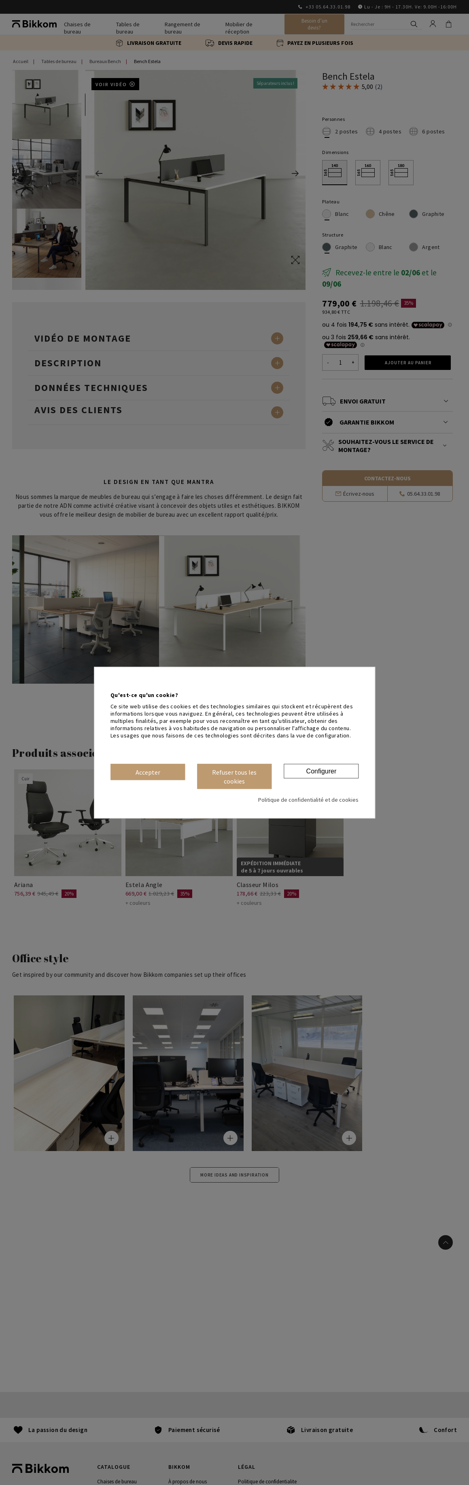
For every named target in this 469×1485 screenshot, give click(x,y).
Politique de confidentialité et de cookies (308, 799)
